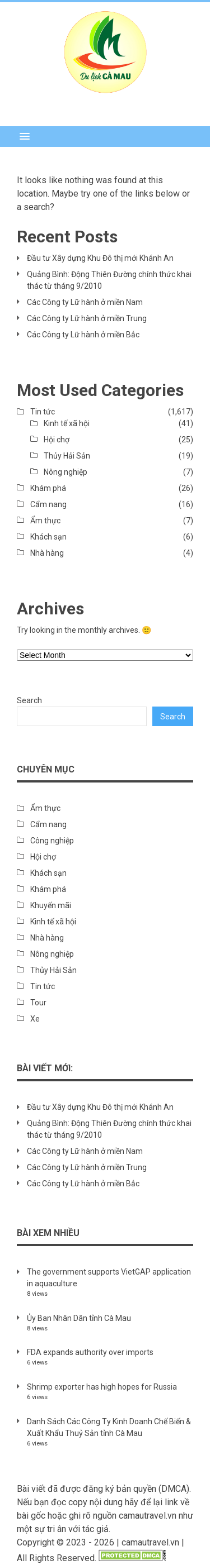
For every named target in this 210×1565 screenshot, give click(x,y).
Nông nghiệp (65, 471)
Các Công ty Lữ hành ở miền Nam (85, 302)
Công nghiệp (52, 840)
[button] (105, 136)
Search (29, 700)
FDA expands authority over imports (90, 1352)
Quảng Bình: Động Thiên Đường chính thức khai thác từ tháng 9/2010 (109, 280)
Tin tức (42, 411)
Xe (35, 1018)
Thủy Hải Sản (67, 455)
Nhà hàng (47, 552)
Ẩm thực (45, 520)
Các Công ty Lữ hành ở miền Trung (87, 318)
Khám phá (48, 488)
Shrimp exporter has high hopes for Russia (102, 1386)
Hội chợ (56, 439)
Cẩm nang (48, 504)
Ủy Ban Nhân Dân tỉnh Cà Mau (79, 1318)
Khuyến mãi (50, 905)
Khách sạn (48, 536)
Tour (38, 1002)
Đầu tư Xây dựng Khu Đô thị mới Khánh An (100, 258)
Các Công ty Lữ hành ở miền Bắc (83, 334)
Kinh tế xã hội (67, 423)
